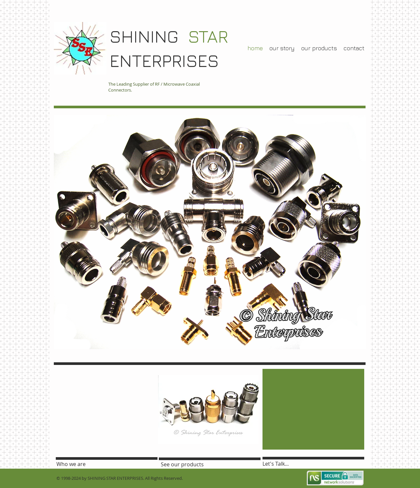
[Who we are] (75, 464)
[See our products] (182, 464)
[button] (208, 409)
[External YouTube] (104, 409)
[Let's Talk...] (283, 463)
